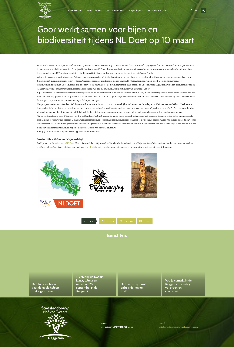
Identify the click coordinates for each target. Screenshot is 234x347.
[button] (203, 10)
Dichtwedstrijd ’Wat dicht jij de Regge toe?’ (133, 287)
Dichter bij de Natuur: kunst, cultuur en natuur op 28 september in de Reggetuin (89, 284)
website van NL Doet (64, 143)
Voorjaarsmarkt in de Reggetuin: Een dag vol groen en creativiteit (178, 286)
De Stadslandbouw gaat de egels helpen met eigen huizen (45, 287)
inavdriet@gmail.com (95, 147)
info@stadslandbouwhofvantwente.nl (178, 326)
